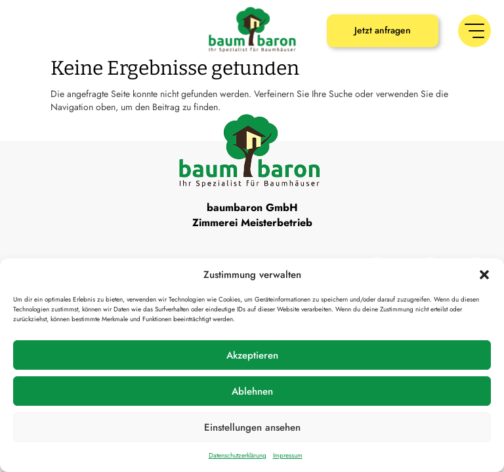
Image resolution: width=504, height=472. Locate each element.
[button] (484, 274)
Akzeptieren (252, 355)
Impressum (288, 455)
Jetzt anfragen (382, 30)
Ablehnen (252, 391)
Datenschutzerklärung (237, 455)
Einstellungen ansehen (252, 427)
